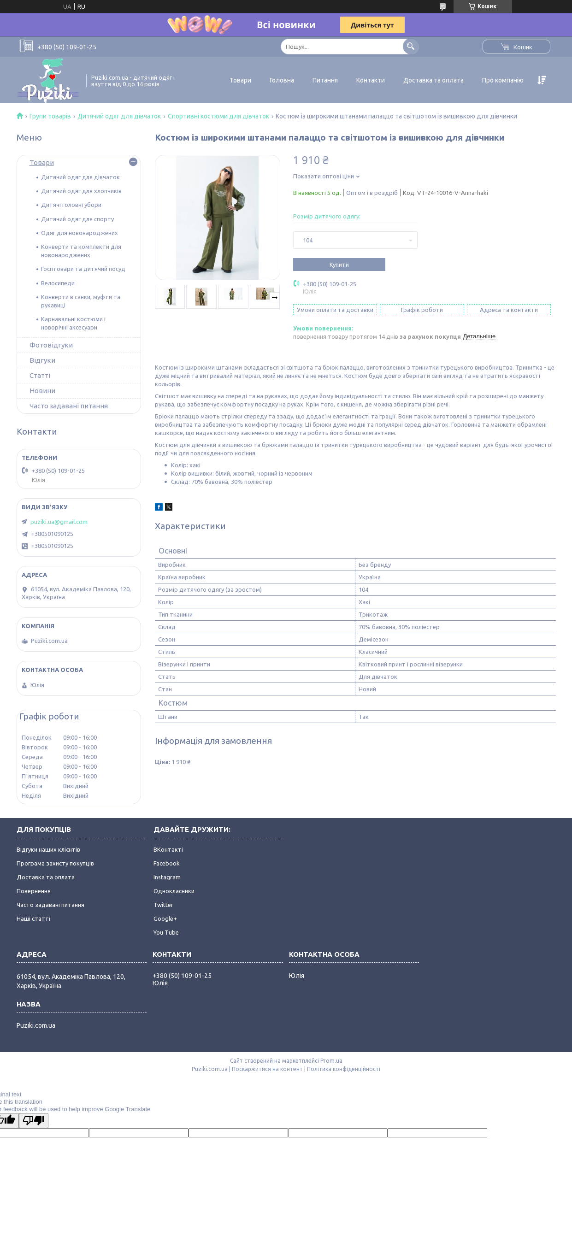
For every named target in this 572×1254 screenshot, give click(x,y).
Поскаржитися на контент (267, 1069)
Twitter (163, 904)
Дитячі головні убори (71, 204)
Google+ (165, 918)
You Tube (166, 932)
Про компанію (503, 80)
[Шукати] (411, 46)
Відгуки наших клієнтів (48, 849)
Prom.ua (331, 1061)
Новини (42, 390)
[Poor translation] (33, 1120)
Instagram (167, 877)
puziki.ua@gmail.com (59, 521)
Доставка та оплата (433, 80)
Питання (325, 80)
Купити (339, 264)
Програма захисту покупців (55, 863)
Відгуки (42, 360)
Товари (240, 80)
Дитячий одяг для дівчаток (119, 116)
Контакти (370, 80)
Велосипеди (58, 283)
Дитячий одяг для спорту (77, 219)
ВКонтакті (168, 849)
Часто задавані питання (68, 406)
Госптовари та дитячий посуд (83, 268)
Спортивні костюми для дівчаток (218, 116)
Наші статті (33, 918)
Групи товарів (50, 116)
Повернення (34, 891)
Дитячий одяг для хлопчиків (81, 191)
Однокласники (174, 891)
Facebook (166, 863)
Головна (282, 80)
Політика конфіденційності (343, 1069)
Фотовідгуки (51, 345)
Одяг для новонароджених (79, 233)
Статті (39, 375)
